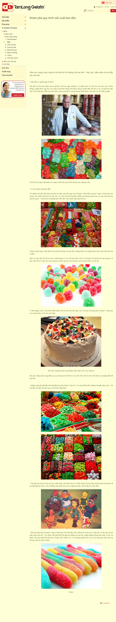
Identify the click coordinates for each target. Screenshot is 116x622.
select (114, 2)
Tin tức (107, 7)
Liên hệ (113, 7)
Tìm (113, 10)
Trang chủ (99, 7)
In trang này (105, 603)
